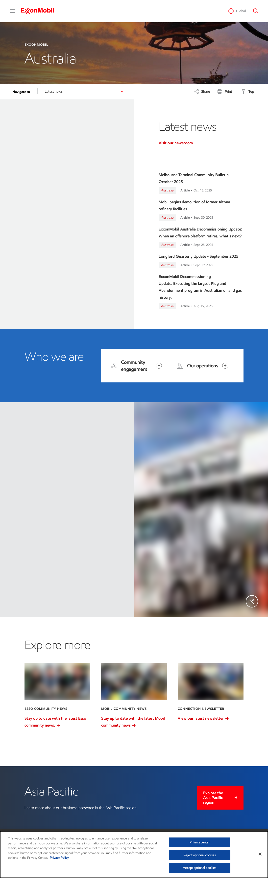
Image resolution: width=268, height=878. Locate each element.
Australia (167, 190)
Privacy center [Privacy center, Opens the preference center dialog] (200, 842)
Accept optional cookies (199, 868)
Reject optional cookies (199, 855)
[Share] (202, 91)
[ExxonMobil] (40, 11)
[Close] (260, 854)
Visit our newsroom (176, 143)
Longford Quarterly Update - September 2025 (198, 256)
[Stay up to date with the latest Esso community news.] (57, 681)
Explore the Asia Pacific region (213, 798)
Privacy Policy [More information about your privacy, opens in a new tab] (59, 857)
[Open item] (159, 366)
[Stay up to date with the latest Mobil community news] (134, 681)
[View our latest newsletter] (210, 681)
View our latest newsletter (203, 718)
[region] (134, 854)
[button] (12, 11)
